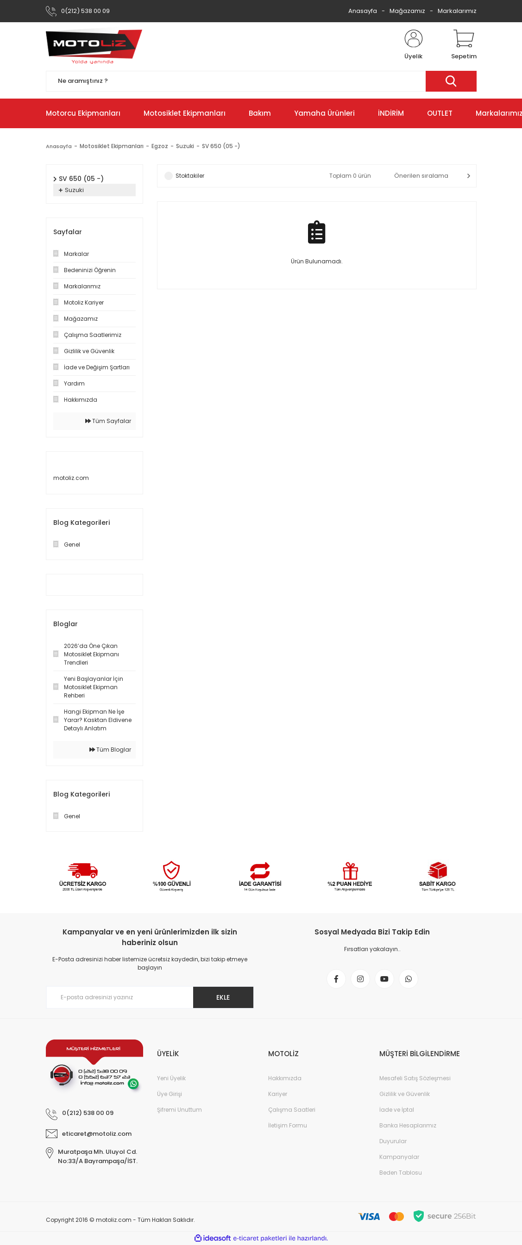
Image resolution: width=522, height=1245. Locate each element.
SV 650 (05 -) (222, 146)
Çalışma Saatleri (291, 1110)
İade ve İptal (396, 1110)
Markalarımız (457, 10)
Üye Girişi (169, 1094)
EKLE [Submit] (223, 997)
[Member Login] (413, 45)
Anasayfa (362, 10)
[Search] (261, 81)
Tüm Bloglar (110, 749)
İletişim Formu (287, 1125)
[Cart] (464, 45)
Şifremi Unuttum (179, 1110)
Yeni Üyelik (171, 1078)
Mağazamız (407, 10)
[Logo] (94, 45)
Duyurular (393, 1141)
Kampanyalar (399, 1157)
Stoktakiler (190, 176)
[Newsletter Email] (150, 997)
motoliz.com (71, 478)
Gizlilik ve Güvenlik (404, 1094)
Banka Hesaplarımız (407, 1125)
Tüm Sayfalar (108, 421)
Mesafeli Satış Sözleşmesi (415, 1078)
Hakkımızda (285, 1078)
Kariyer (277, 1094)
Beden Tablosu (400, 1173)
